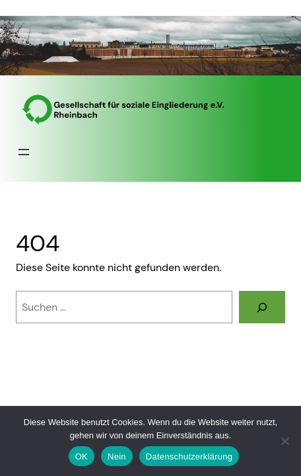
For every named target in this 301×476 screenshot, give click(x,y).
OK (81, 456)
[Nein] (284, 441)
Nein (117, 456)
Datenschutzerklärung (189, 456)
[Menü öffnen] (24, 152)
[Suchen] (262, 307)
